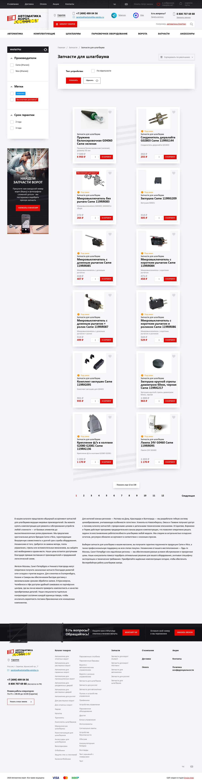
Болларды (83, 750)
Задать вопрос (157, 17)
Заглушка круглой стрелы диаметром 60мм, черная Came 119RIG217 (158, 385)
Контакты (69, 4)
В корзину (106, 157)
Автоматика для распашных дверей (63, 691)
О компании (13, 4)
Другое (82, 716)
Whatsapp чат (131, 632)
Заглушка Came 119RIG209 (159, 198)
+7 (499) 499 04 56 (85, 13)
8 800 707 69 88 (184, 14)
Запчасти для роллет (88, 685)
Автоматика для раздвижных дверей (64, 684)
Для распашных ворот (64, 701)
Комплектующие (44, 34)
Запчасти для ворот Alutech (119, 657)
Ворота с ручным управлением (86, 675)
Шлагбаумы (73, 34)
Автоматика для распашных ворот (62, 664)
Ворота (142, 34)
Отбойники (60, 750)
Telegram (118, 15)
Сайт (168, 778)
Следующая (188, 496)
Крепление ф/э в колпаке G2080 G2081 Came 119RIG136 (95, 446)
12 (162, 495)
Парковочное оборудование (110, 34)
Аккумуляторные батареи (86, 744)
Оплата (43, 4)
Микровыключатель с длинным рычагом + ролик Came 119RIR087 (92, 324)
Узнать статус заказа (18, 702)
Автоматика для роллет (65, 696)
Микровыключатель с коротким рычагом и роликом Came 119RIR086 (158, 324)
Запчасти (163, 34)
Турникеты (59, 718)
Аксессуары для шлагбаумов (62, 740)
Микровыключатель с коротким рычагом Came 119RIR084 (158, 263)
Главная (61, 47)
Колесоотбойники (63, 759)
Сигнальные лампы (87, 728)
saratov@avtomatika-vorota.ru (88, 17)
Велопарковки (61, 746)
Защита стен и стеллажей (66, 755)
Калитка (58, 713)
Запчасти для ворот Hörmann (119, 664)
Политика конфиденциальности (182, 668)
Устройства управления (89, 705)
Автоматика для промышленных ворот (65, 677)
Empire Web (189, 778)
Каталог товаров (65, 24)
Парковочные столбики (89, 657)
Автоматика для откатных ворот (62, 657)
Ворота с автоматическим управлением (86, 667)
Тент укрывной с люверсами (86, 755)
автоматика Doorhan (176, 24)
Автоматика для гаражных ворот (62, 671)
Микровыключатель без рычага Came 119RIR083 (94, 200)
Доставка (29, 4)
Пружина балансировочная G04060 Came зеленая (94, 140)
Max (138, 15)
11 (154, 495)
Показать (73, 80)
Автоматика (15, 34)
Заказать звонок (184, 17)
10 (145, 495)
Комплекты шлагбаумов (65, 722)
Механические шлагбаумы (61, 727)
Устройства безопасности (85, 733)
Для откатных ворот (63, 705)
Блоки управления (87, 720)
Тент (81, 761)
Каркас (58, 709)
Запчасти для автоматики (90, 689)
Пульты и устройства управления (88, 695)
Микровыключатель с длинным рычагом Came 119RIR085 (94, 263)
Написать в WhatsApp (28, 208)
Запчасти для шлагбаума (90, 681)
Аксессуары (187, 34)
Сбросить (92, 80)
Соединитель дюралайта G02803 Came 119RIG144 (158, 139)
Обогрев (83, 739)
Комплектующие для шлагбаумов (64, 734)
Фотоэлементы (85, 724)
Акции (56, 4)
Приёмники (84, 700)
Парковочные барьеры (89, 661)
